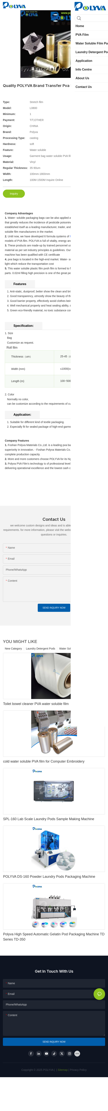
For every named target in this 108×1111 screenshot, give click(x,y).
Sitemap (62, 1069)
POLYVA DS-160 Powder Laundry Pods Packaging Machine (49, 877)
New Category (13, 648)
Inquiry (14, 193)
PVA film (75, 236)
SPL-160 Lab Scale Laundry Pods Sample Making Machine (48, 819)
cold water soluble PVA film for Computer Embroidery (44, 761)
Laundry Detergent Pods (40, 648)
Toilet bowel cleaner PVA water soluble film (36, 704)
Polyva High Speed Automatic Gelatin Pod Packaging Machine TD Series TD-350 (54, 936)
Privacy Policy (78, 1069)
